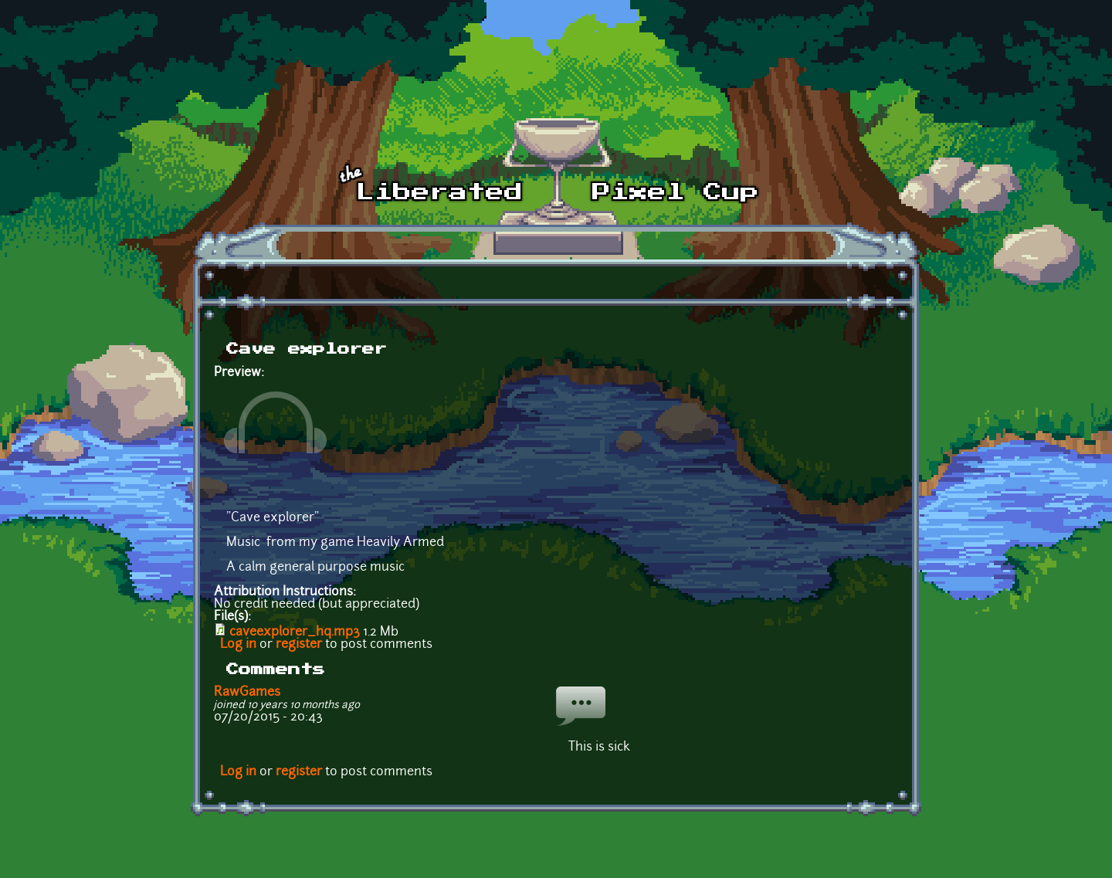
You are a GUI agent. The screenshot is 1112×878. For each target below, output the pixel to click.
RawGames (247, 692)
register (299, 645)
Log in (238, 645)
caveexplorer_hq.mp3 (294, 632)
